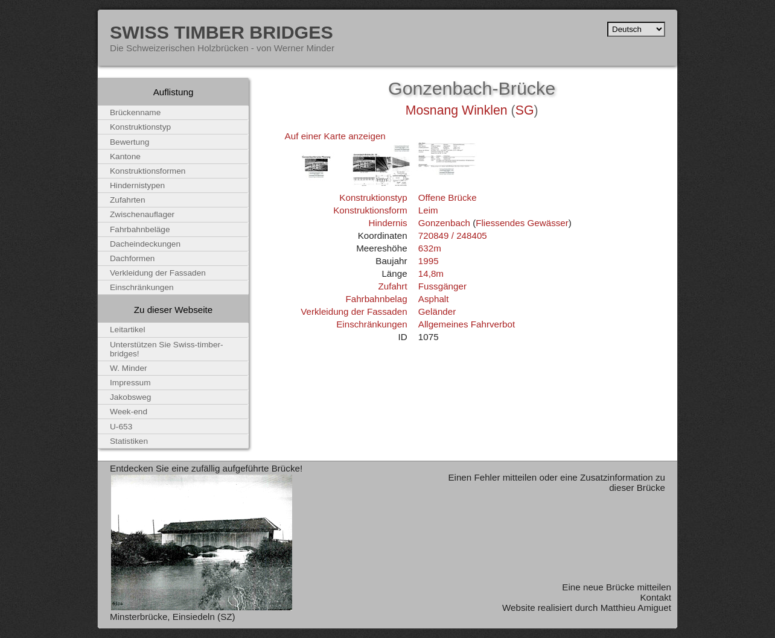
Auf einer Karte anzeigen (335, 136)
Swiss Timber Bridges (221, 32)
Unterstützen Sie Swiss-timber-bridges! (166, 349)
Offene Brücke (447, 197)
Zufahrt (392, 286)
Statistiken (129, 441)
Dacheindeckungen (145, 243)
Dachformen (132, 258)
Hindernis (387, 223)
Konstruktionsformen (147, 170)
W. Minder (128, 368)
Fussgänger (442, 286)
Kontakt (655, 597)
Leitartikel (127, 329)
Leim (428, 210)
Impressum (130, 382)
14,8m (431, 273)
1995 (428, 261)
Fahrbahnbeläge (140, 229)
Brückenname (135, 112)
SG (524, 110)
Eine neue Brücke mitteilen (616, 587)
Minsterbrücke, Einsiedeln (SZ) (172, 616)
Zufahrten (127, 199)
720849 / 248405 (452, 235)
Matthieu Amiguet (636, 607)
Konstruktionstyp (373, 197)
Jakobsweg (130, 397)
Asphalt (433, 299)
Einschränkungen (371, 324)
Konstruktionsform (370, 210)
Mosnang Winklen (457, 110)
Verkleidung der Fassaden (354, 311)
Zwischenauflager (142, 214)
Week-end (128, 411)
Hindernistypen (137, 185)
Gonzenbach (444, 223)
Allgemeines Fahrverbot (466, 324)
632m (429, 248)
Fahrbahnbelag (376, 299)
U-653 (121, 426)
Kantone (125, 156)
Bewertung (129, 142)
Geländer (437, 311)
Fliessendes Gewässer (522, 223)
